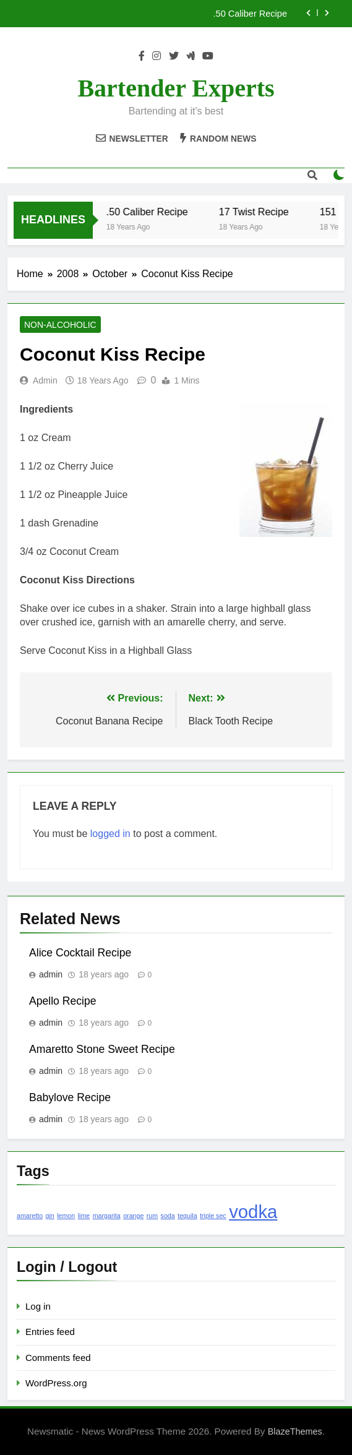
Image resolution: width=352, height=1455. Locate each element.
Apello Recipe (63, 1001)
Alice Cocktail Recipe (80, 952)
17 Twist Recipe (260, 211)
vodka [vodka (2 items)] (253, 1211)
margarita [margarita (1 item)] (107, 1215)
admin (45, 380)
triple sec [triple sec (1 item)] (213, 1215)
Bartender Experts (175, 88)
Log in (38, 1306)
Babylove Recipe (70, 1097)
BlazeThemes (295, 1431)
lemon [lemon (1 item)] (66, 1215)
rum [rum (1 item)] (152, 1215)
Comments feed (58, 1357)
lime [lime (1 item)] (84, 1215)
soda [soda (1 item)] (168, 1215)
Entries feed (50, 1331)
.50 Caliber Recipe (250, 14)
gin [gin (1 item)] (50, 1215)
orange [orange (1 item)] (133, 1215)
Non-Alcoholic (60, 325)
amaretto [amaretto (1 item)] (30, 1215)
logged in (110, 833)
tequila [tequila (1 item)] (187, 1215)
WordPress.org (56, 1383)
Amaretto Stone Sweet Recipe (102, 1049)
